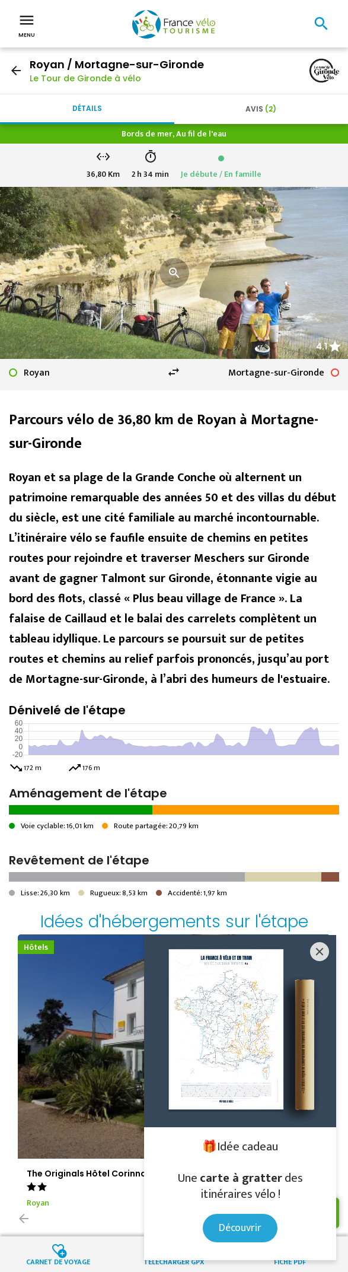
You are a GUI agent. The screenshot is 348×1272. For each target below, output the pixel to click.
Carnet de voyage (58, 1261)
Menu (27, 25)
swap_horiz (174, 372)
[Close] (319, 951)
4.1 (321, 346)
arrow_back (16, 70)
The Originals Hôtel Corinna (86, 1173)
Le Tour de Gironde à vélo (85, 78)
